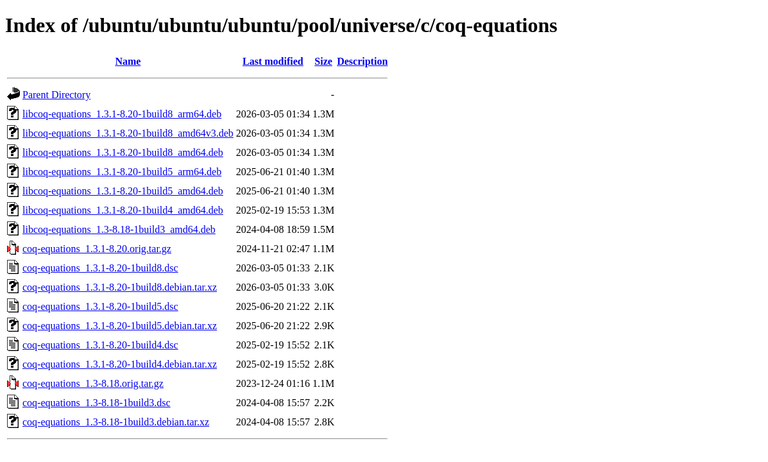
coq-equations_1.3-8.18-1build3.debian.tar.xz (115, 421)
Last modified (273, 61)
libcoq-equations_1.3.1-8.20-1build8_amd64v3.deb (128, 133)
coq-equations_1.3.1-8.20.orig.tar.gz (96, 248)
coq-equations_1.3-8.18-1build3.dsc (96, 402)
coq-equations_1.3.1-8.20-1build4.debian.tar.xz (119, 364)
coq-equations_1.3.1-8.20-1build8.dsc (100, 267)
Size (323, 61)
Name (128, 61)
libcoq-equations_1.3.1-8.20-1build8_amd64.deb (122, 152)
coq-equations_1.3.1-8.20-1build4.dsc (100, 344)
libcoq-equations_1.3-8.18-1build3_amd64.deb (119, 229)
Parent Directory (56, 94)
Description (362, 61)
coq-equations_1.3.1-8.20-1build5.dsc (100, 306)
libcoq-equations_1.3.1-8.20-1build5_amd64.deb (122, 190)
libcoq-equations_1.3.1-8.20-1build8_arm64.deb (121, 113)
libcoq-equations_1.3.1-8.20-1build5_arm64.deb (121, 171)
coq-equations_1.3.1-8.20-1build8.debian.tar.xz (119, 287)
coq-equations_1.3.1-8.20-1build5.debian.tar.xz (119, 325)
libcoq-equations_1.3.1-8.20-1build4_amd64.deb (122, 210)
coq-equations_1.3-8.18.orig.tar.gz (93, 383)
